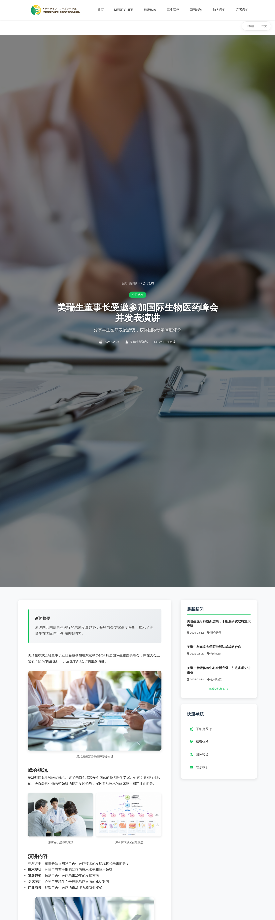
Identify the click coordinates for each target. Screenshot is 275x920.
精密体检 (150, 10)
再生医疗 (173, 10)
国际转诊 (196, 10)
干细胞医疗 (200, 729)
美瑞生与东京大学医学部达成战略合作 (214, 647)
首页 (100, 10)
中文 (264, 26)
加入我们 (219, 10)
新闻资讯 (134, 283)
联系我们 (242, 10)
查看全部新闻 (219, 688)
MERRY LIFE (123, 10)
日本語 (250, 26)
